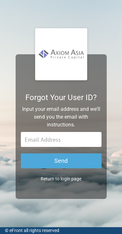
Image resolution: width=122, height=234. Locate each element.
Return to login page (61, 178)
